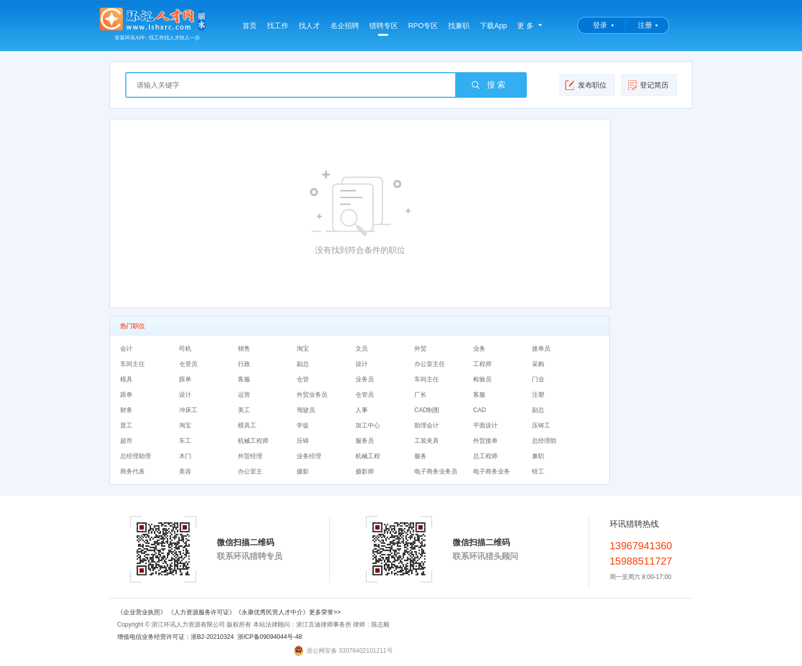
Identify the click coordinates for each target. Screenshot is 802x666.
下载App (493, 26)
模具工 (247, 425)
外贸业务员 (312, 394)
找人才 (309, 26)
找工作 (277, 26)
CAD (479, 410)
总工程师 (485, 456)
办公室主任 (429, 364)
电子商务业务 (491, 471)
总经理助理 (135, 456)
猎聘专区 (383, 29)
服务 (420, 456)
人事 (361, 410)
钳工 (538, 471)
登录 (600, 25)
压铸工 (541, 425)
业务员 (364, 379)
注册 (645, 25)
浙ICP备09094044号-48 (269, 636)
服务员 (364, 440)
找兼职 (459, 26)
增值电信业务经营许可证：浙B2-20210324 (175, 636)
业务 (479, 348)
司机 (185, 348)
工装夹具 (426, 440)
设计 (361, 364)
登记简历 (648, 85)
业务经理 (309, 456)
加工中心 (367, 425)
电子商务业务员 (435, 471)
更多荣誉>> (325, 612)
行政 (244, 364)
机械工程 (367, 456)
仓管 (303, 379)
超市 (126, 440)
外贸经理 (250, 456)
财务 (126, 410)
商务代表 (132, 471)
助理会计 (426, 425)
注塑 (538, 394)
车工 (185, 440)
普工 (126, 425)
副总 (303, 364)
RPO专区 (423, 26)
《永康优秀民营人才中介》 (272, 612)
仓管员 (188, 364)
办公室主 (250, 471)
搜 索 (488, 85)
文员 (361, 348)
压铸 (303, 440)
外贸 (420, 348)
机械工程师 (253, 440)
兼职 (538, 456)
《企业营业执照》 (142, 612)
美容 (185, 471)
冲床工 (188, 410)
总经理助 (544, 440)
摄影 (303, 471)
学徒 (303, 425)
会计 (126, 348)
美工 (244, 410)
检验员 (482, 379)
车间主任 (132, 364)
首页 (249, 26)
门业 (538, 379)
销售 (244, 348)
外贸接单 (485, 440)
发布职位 (586, 85)
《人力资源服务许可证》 (201, 612)
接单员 (541, 348)
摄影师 (364, 471)
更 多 (525, 26)
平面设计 (485, 425)
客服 (244, 379)
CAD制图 (426, 410)
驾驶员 (306, 410)
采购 (538, 364)
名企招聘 (344, 26)
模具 (126, 379)
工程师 (482, 364)
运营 (244, 394)
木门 (185, 456)
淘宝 (303, 348)
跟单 (185, 379)
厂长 (420, 394)
